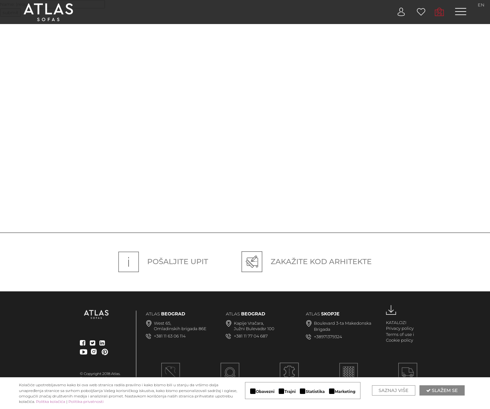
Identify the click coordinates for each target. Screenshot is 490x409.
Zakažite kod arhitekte (306, 261)
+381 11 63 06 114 (170, 335)
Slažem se (442, 390)
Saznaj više (394, 390)
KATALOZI (396, 322)
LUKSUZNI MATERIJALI (289, 376)
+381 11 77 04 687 (251, 335)
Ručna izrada (171, 376)
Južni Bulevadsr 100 (254, 328)
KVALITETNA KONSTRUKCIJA (348, 376)
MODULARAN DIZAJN (229, 376)
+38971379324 (328, 336)
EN (481, 5)
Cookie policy (399, 340)
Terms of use (399, 334)
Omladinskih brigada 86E (180, 328)
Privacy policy (400, 328)
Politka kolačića (50, 401)
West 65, (162, 323)
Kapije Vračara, (249, 323)
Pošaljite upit (163, 261)
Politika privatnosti (86, 401)
